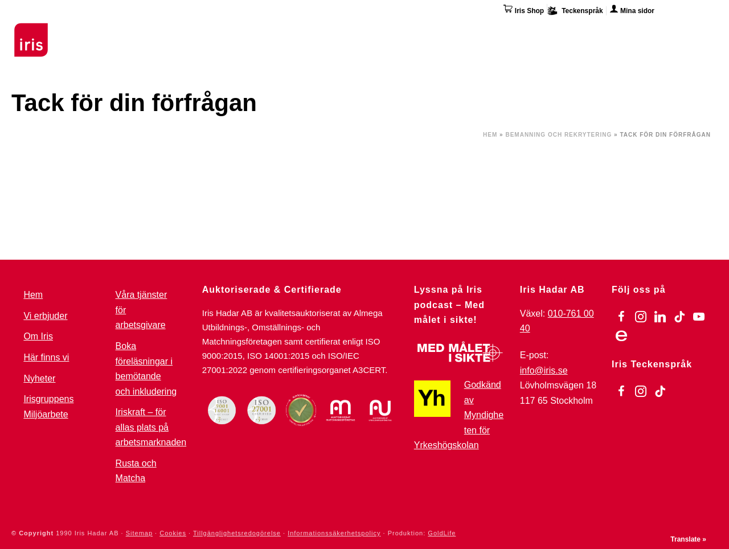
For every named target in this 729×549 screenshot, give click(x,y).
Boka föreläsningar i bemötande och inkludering (146, 368)
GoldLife (442, 533)
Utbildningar (151, 31)
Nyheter (39, 378)
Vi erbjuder (45, 316)
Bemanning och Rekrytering (558, 135)
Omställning (421, 31)
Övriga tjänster (500, 31)
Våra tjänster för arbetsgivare (141, 310)
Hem (490, 135)
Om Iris (567, 31)
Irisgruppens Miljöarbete (48, 406)
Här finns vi (623, 33)
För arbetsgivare (339, 31)
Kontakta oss (690, 31)
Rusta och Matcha (136, 471)
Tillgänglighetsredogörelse (237, 533)
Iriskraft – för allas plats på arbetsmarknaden (151, 427)
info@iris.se (544, 370)
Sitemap (139, 533)
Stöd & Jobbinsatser (241, 31)
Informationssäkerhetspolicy (334, 533)
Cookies (172, 533)
